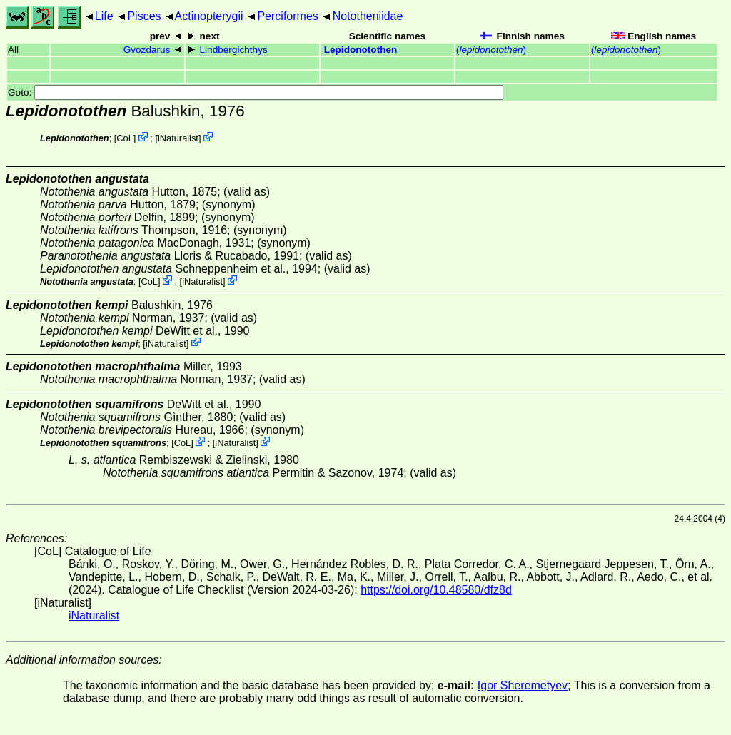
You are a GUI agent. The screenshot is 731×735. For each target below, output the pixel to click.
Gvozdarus (147, 49)
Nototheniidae (368, 16)
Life (104, 16)
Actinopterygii (209, 16)
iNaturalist (178, 138)
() (491, 49)
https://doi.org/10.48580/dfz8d (436, 590)
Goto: (255, 92)
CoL (124, 138)
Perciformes (287, 16)
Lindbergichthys (234, 49)
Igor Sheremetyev (523, 685)
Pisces (144, 16)
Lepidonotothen (361, 49)
